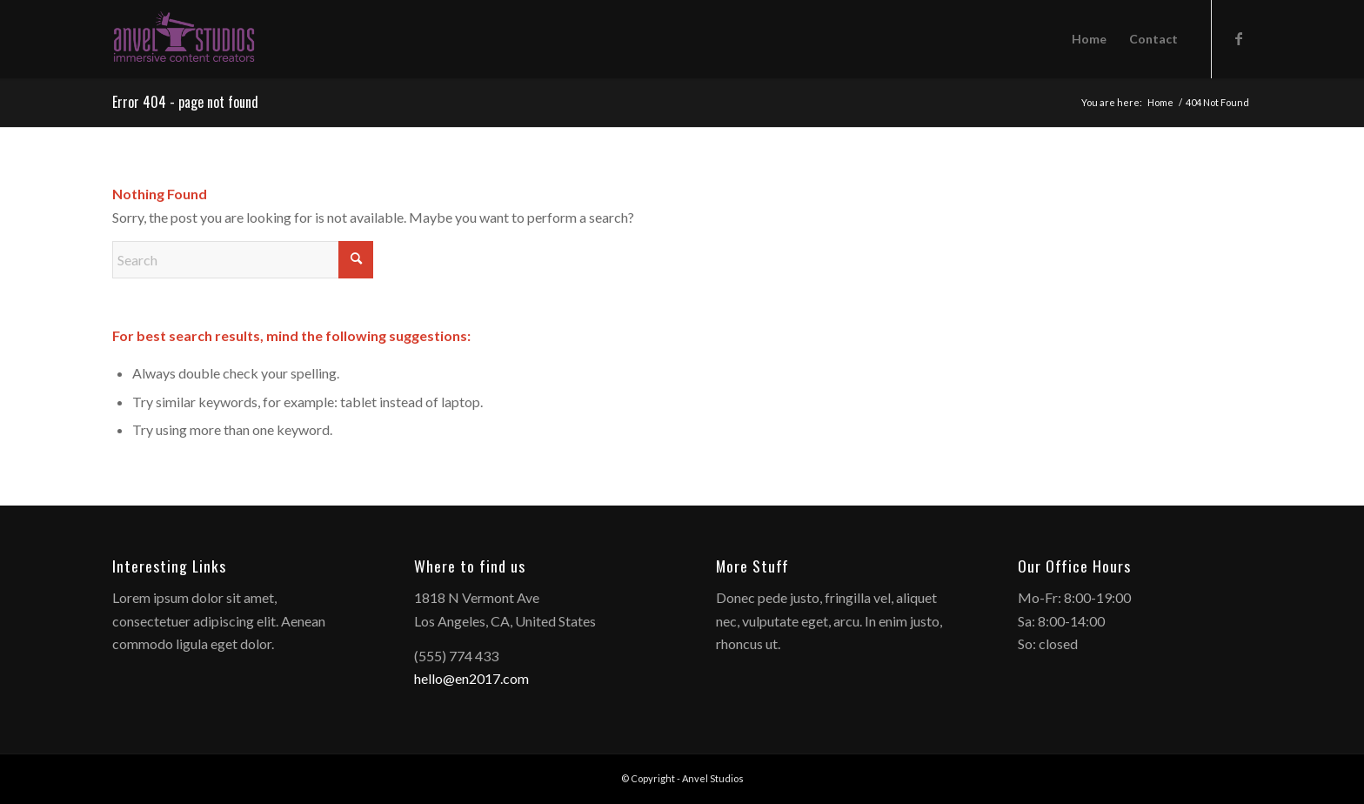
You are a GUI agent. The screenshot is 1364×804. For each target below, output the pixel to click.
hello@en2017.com (471, 678)
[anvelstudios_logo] (184, 39)
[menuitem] (1089, 39)
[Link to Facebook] (1239, 38)
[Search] (242, 259)
